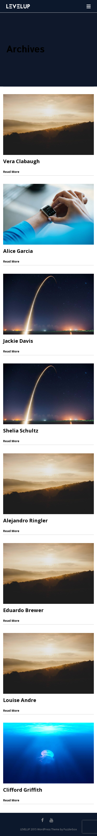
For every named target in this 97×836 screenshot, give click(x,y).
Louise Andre (19, 699)
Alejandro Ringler (25, 520)
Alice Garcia (18, 250)
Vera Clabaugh (21, 161)
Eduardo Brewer (23, 610)
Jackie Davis (18, 340)
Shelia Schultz (20, 430)
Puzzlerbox (70, 829)
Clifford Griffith (22, 789)
